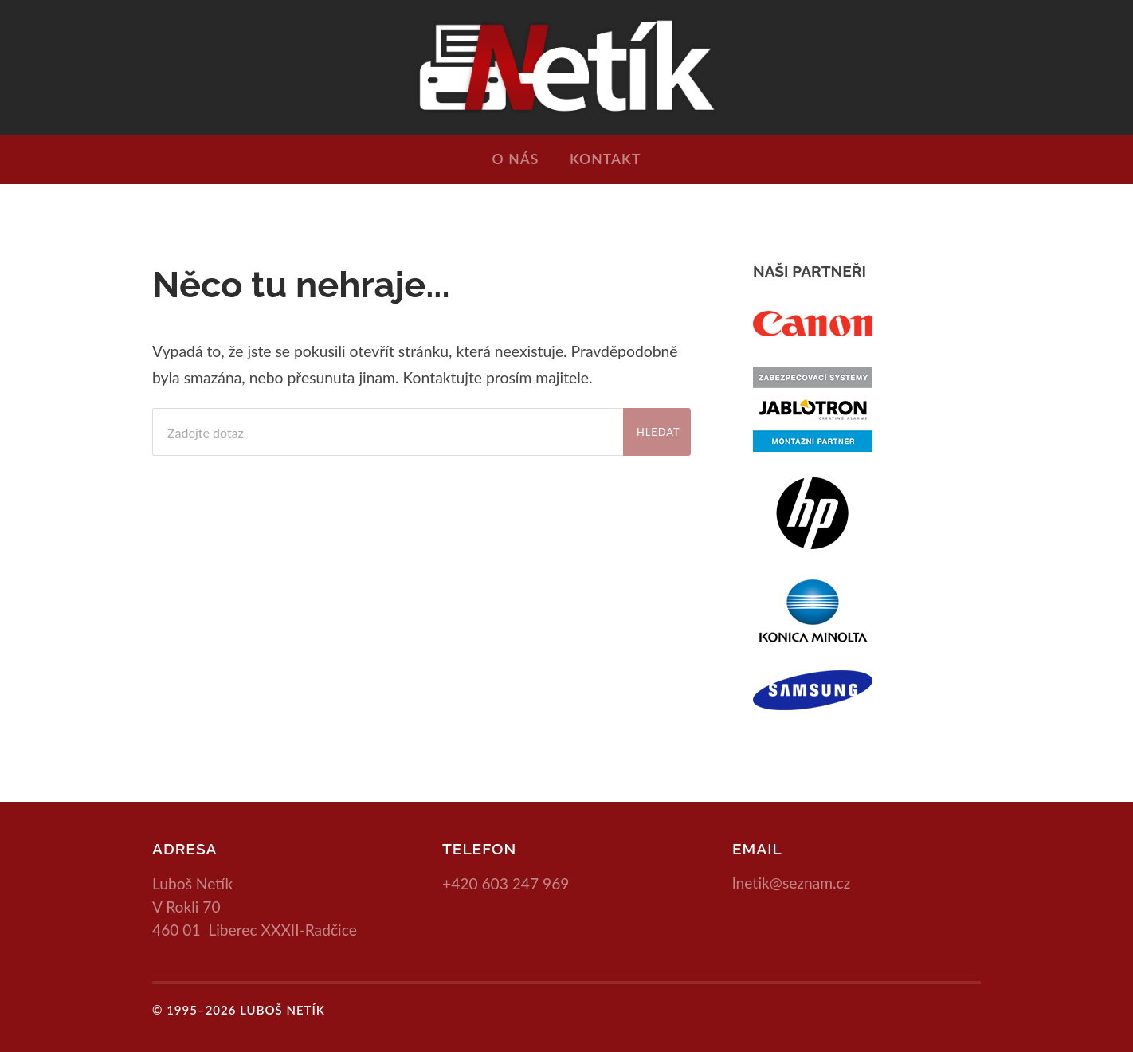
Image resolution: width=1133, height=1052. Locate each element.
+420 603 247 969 (505, 883)
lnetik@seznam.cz (791, 882)
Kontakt (605, 159)
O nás (515, 159)
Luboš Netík (282, 1010)
